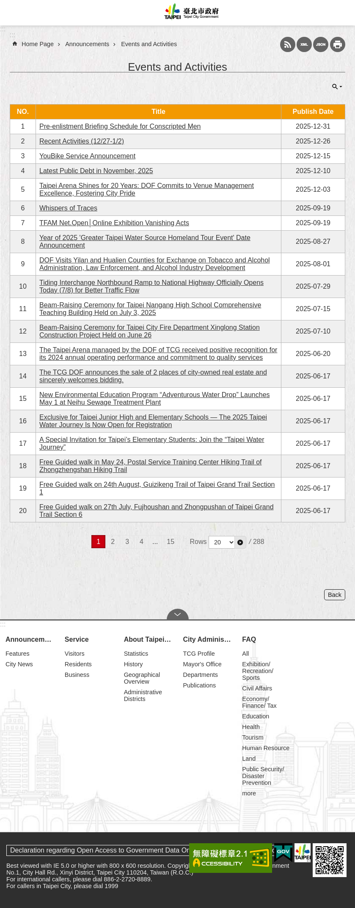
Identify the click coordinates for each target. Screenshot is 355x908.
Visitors (75, 653)
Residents (78, 664)
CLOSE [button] (337, 86)
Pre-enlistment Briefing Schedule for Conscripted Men (120, 126)
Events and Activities (149, 44)
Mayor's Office (202, 664)
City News (19, 664)
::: (3, 29)
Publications (199, 685)
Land (249, 758)
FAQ (249, 639)
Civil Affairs (257, 688)
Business (77, 674)
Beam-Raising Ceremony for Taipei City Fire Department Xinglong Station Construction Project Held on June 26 (149, 331)
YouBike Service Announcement (87, 156)
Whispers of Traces (68, 208)
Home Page (38, 44)
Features (18, 653)
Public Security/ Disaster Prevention (263, 776)
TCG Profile (199, 653)
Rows (198, 541)
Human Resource (265, 748)
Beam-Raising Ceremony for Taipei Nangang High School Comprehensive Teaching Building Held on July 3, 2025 (150, 308)
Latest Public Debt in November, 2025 (96, 170)
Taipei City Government (190, 12)
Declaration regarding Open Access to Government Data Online (105, 850)
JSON (320, 44)
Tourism (252, 737)
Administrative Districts (143, 695)
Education (255, 716)
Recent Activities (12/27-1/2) (81, 141)
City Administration (208, 639)
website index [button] (12, 12)
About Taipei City (150, 639)
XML (304, 44)
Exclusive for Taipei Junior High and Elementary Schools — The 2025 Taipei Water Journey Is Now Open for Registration (153, 421)
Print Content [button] (337, 44)
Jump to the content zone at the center (4, 4)
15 (170, 541)
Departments (200, 674)
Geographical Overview (142, 678)
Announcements (87, 44)
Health (251, 726)
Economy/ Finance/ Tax (259, 702)
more (249, 793)
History (133, 664)
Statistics (136, 653)
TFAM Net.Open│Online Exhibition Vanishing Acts (114, 222)
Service (77, 639)
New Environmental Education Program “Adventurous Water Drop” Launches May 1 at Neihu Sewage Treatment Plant (154, 398)
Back (334, 594)
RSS (287, 44)
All (245, 653)
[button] (240, 542)
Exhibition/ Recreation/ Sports (257, 671)
